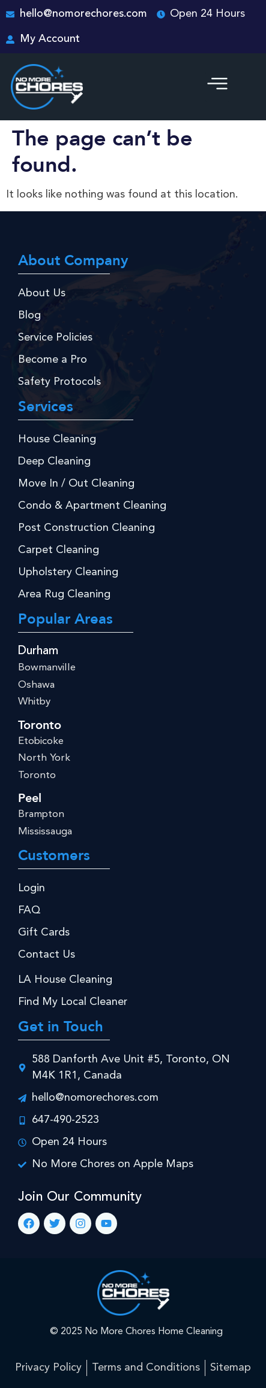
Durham (38, 651)
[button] (217, 87)
